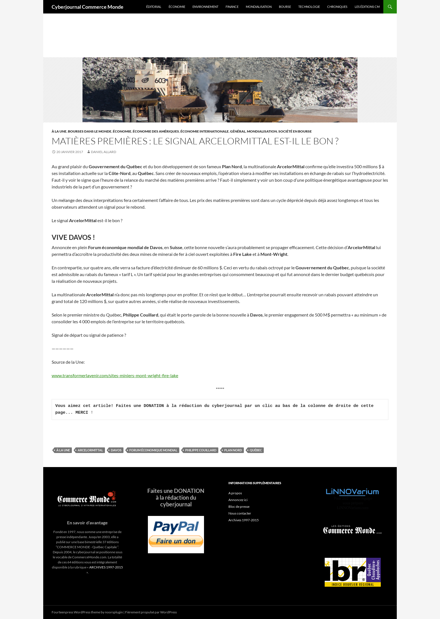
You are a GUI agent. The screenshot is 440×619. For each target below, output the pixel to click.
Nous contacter (239, 513)
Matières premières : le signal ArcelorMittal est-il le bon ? (195, 141)
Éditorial (153, 6)
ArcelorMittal (90, 450)
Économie (177, 6)
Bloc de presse (238, 506)
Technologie (309, 6)
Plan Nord (233, 450)
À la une (59, 131)
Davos (116, 450)
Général (238, 131)
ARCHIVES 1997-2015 (106, 567)
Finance (232, 6)
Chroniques (337, 6)
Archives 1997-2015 (243, 520)
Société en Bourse (295, 131)
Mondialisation (259, 6)
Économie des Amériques (156, 131)
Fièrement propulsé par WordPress (151, 612)
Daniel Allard (103, 152)
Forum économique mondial (153, 450)
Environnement (205, 6)
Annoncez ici (237, 500)
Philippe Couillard (200, 450)
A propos (235, 493)
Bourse (285, 6)
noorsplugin (114, 612)
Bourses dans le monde (89, 131)
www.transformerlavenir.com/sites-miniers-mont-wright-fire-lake (115, 375)
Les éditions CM (367, 6)
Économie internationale (204, 131)
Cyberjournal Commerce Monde (87, 7)
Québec (256, 450)
